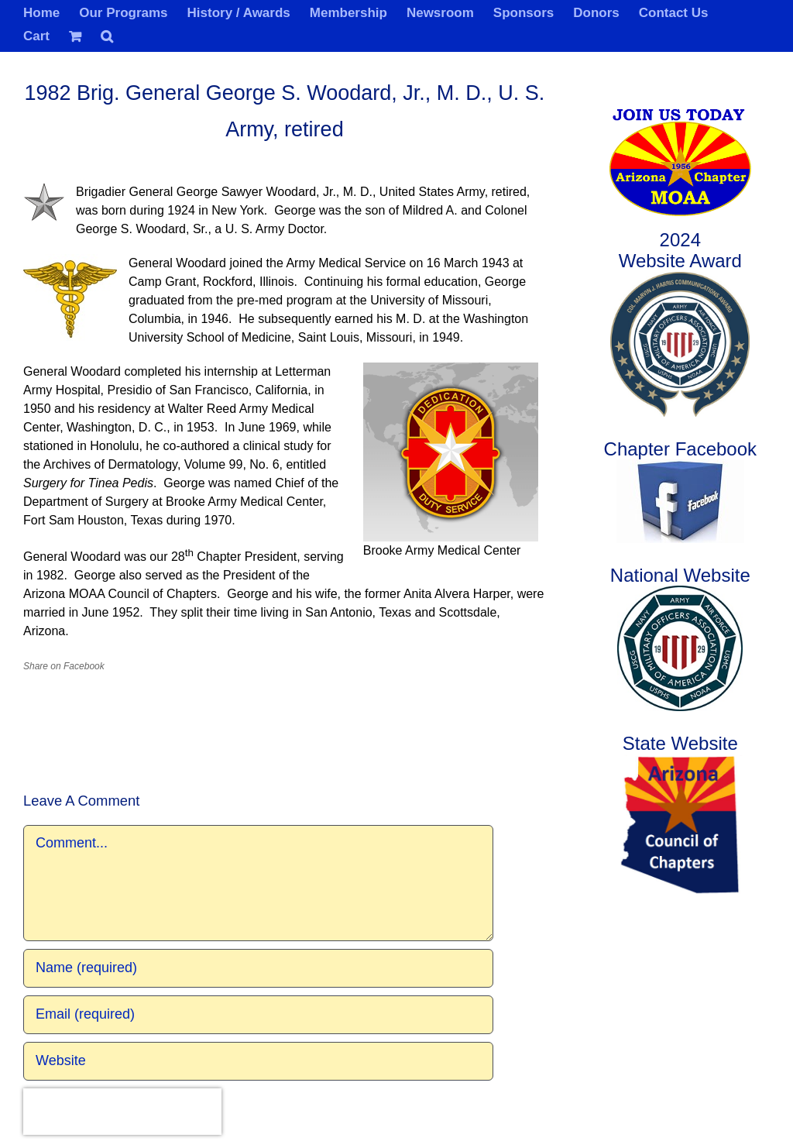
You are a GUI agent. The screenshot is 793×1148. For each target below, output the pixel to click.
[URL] (258, 1061)
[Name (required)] (258, 968)
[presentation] (122, 1111)
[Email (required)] (258, 1014)
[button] (107, 34)
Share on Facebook (64, 666)
